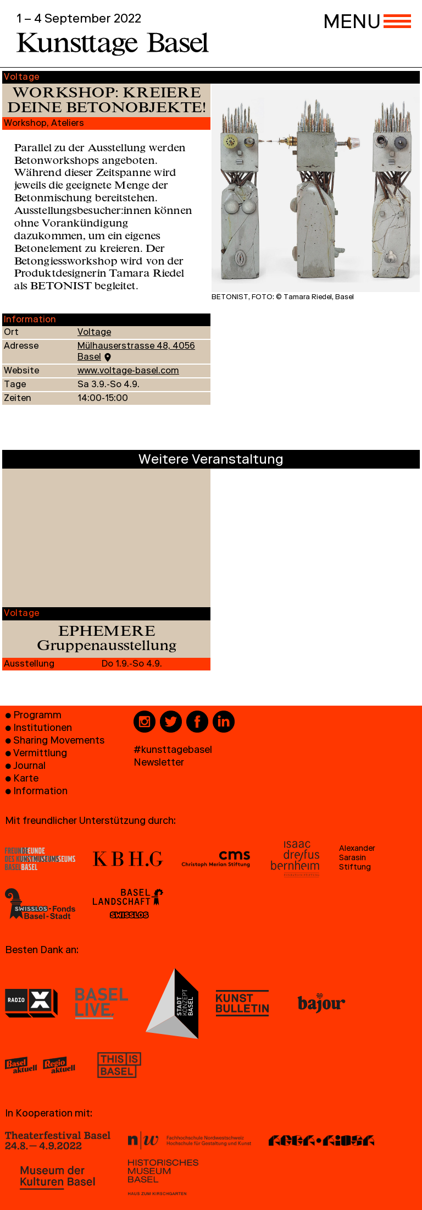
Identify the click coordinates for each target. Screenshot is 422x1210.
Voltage (94, 333)
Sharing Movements (58, 741)
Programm (37, 716)
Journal (29, 767)
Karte (25, 779)
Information (40, 792)
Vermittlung (40, 754)
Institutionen (42, 729)
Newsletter (159, 763)
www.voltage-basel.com (128, 371)
